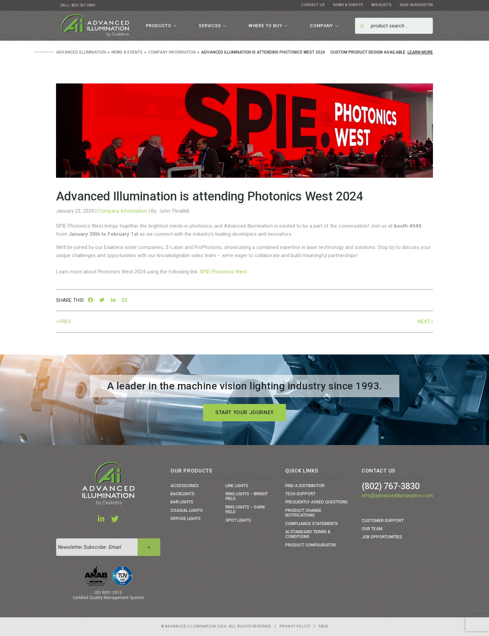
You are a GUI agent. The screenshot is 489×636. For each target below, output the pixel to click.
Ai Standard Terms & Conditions (307, 534)
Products (158, 25)
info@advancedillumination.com (397, 496)
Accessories (184, 485)
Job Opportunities (382, 537)
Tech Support (300, 494)
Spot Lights (238, 520)
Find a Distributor (305, 485)
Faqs (323, 626)
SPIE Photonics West (223, 272)
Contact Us (313, 5)
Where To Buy (266, 25)
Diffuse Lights (185, 518)
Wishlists (381, 5)
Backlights (182, 494)
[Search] (394, 26)
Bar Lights (181, 502)
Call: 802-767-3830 (77, 5)
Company (321, 25)
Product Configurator (310, 545)
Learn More (420, 52)
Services (210, 25)
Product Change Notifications (303, 513)
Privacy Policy (294, 626)
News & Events (348, 5)
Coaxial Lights (186, 510)
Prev (65, 322)
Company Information (122, 211)
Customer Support (383, 520)
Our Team (372, 528)
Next (424, 322)
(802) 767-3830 (391, 486)
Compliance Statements (311, 523)
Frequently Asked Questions (316, 502)
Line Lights (236, 485)
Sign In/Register (416, 5)
